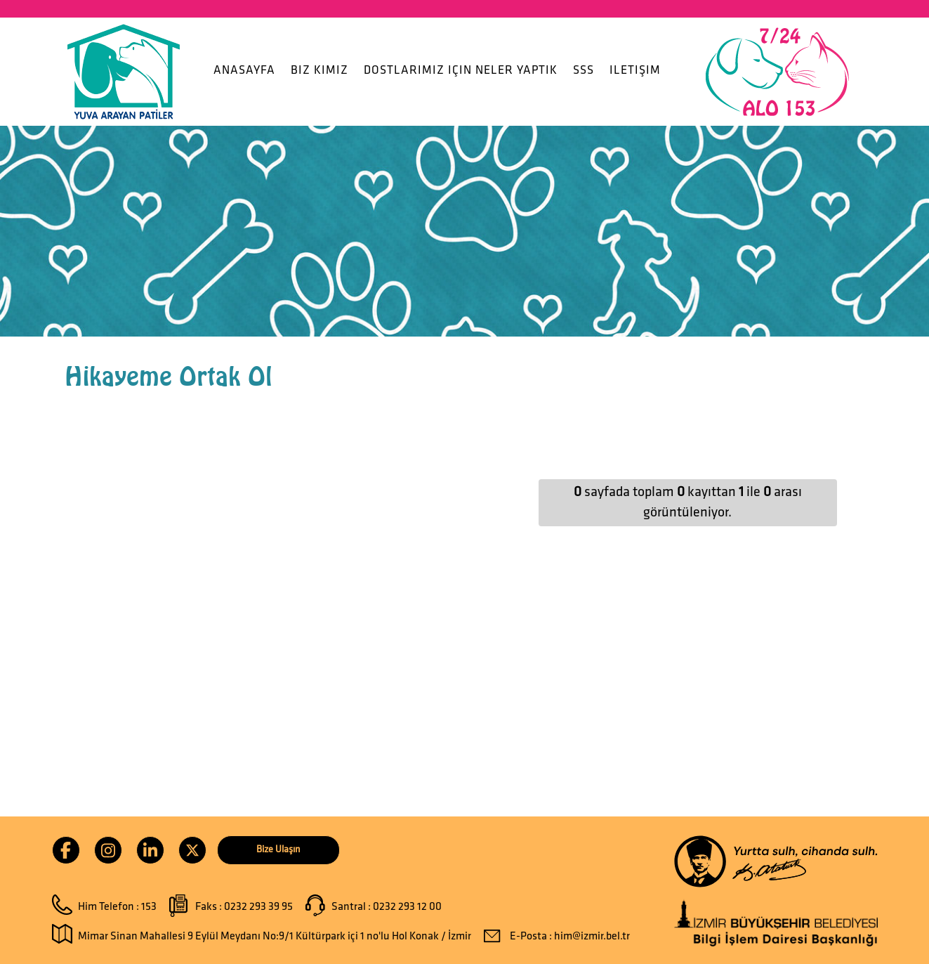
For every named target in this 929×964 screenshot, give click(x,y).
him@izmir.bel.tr (592, 936)
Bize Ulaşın (278, 850)
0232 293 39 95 (258, 907)
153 (149, 907)
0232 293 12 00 (407, 907)
